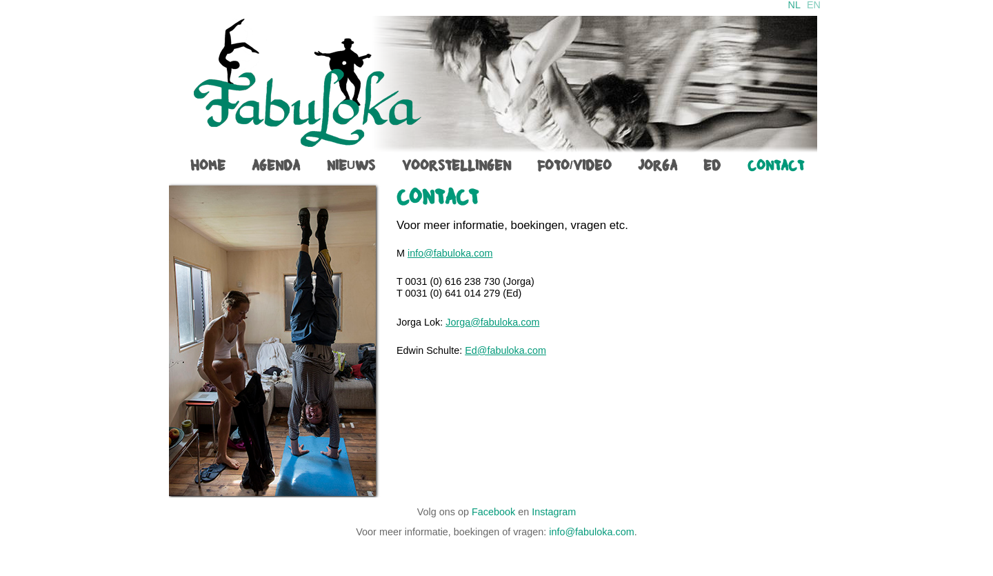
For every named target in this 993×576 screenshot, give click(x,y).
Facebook (493, 511)
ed (712, 165)
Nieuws (351, 165)
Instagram (554, 511)
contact (776, 165)
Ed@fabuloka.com (505, 350)
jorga (657, 165)
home (207, 165)
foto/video (574, 165)
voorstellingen (456, 165)
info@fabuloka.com (450, 253)
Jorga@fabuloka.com (492, 322)
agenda (276, 165)
